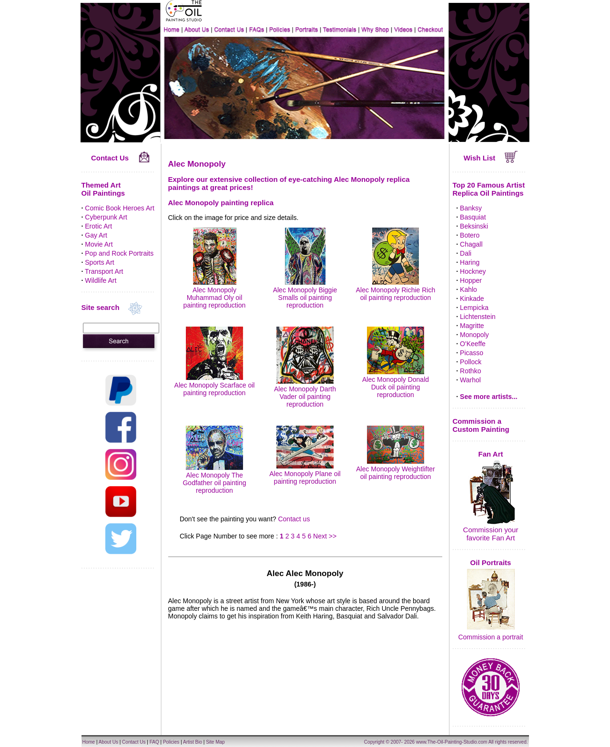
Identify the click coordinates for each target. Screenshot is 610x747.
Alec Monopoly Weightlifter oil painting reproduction (395, 469)
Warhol (470, 380)
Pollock (470, 362)
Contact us (294, 519)
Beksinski (474, 226)
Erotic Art (98, 226)
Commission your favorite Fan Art (490, 534)
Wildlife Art (100, 280)
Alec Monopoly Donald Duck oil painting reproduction (395, 383)
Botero (469, 235)
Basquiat (473, 217)
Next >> (324, 536)
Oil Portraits (490, 562)
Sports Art (99, 262)
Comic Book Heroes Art (119, 208)
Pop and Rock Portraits (119, 253)
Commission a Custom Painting (481, 425)
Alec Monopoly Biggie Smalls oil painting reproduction (305, 294)
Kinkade (472, 298)
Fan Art (490, 454)
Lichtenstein (478, 316)
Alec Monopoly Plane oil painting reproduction (304, 473)
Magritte (472, 325)
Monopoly (474, 335)
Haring (469, 262)
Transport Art (104, 271)
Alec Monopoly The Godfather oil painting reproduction (214, 479)
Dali (465, 253)
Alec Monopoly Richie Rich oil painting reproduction (396, 290)
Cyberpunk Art (106, 217)
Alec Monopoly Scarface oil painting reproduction (214, 385)
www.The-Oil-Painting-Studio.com (452, 742)
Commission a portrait (490, 637)
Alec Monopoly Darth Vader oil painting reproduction (305, 393)
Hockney (473, 271)
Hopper (471, 280)
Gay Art (96, 235)
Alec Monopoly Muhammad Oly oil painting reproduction (214, 294)
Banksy (471, 208)
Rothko (470, 371)
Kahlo (468, 289)
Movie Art (98, 244)
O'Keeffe (473, 344)
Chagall (471, 244)
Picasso (471, 353)
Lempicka (474, 307)
